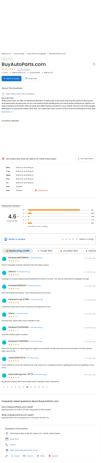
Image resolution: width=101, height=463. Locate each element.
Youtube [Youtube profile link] (53, 456)
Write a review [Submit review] (11, 78)
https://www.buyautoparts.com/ (24, 450)
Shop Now (14, 439)
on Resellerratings (35, 258)
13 (31, 387)
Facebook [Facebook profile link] (28, 456)
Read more (7, 112)
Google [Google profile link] (15, 456)
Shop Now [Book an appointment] (31, 78)
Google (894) (44, 251)
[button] (3, 387)
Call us (13, 444)
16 (43, 387)
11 (23, 387)
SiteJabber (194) (69, 251)
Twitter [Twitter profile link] (41, 456)
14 (35, 387)
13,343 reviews (23, 69)
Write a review (16, 239)
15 (39, 387)
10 (19, 387)
